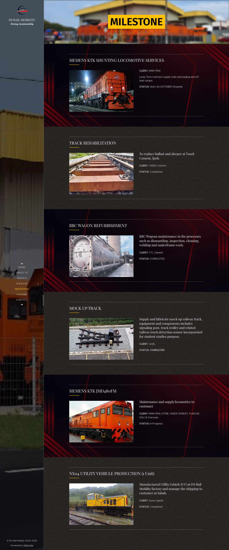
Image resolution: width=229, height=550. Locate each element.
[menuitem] (22, 267)
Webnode (28, 545)
